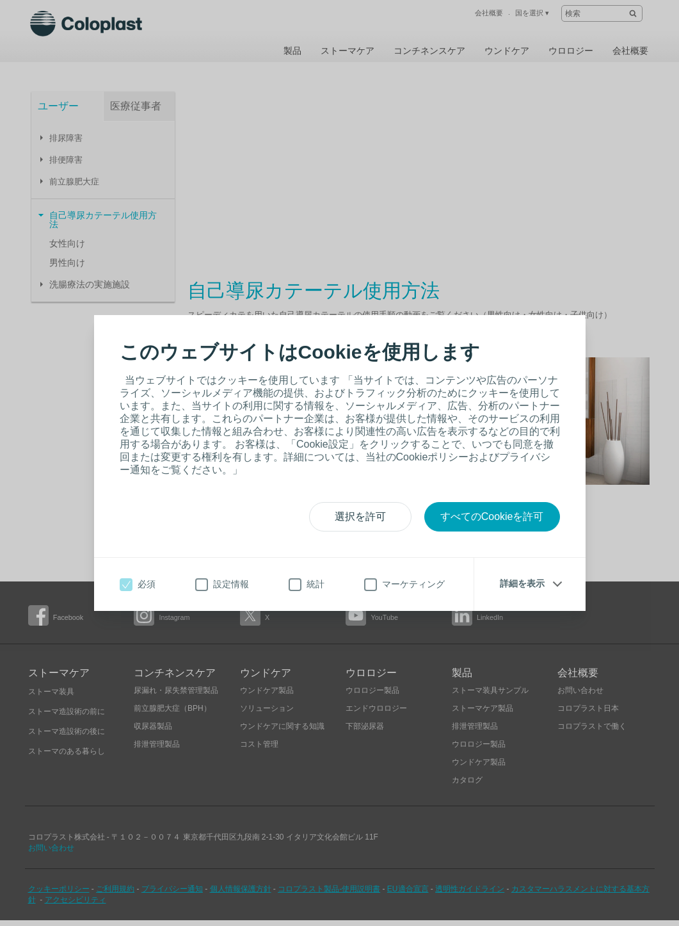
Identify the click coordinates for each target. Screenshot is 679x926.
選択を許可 (360, 516)
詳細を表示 (522, 583)
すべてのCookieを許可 (492, 516)
